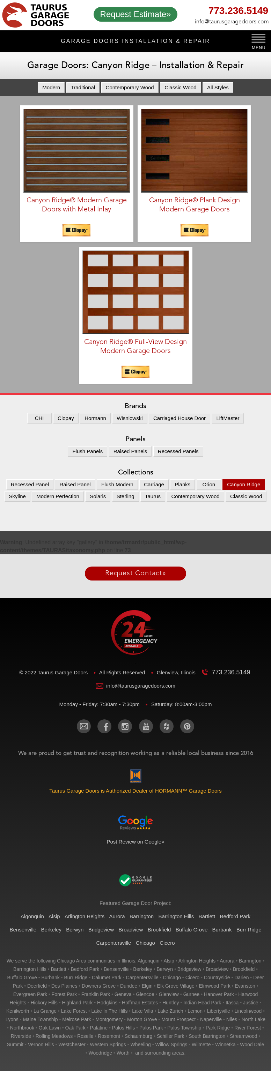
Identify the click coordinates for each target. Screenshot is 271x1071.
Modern (51, 87)
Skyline (17, 496)
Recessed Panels (178, 451)
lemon (195, 1011)
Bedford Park (235, 916)
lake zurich (170, 1011)
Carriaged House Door (179, 418)
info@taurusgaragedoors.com (231, 22)
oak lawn (50, 1028)
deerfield (37, 986)
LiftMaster (228, 418)
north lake (253, 1019)
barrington (250, 961)
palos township (184, 1028)
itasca (232, 1002)
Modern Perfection (57, 496)
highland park (77, 1002)
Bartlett (207, 916)
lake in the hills (109, 1011)
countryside (217, 977)
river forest (247, 1028)
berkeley (142, 969)
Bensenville (22, 930)
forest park (64, 994)
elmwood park (214, 986)
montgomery (109, 1019)
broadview (217, 969)
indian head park (202, 1002)
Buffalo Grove (191, 930)
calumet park (107, 977)
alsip (168, 961)
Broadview (130, 930)
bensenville (116, 969)
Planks (182, 484)
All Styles (218, 87)
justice (250, 1002)
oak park (75, 1028)
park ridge (218, 1028)
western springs (108, 1044)
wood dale (252, 1044)
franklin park (95, 994)
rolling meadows (54, 1036)
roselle (85, 1036)
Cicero (167, 943)
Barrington (142, 916)
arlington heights (197, 961)
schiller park (170, 1036)
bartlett (58, 969)
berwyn (164, 969)
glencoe (145, 994)
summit (15, 1044)
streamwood (243, 1036)
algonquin (148, 961)
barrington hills (29, 969)
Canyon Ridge (243, 484)
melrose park (76, 1019)
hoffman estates (140, 1002)
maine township (40, 1019)
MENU (258, 47)
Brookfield (159, 930)
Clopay (66, 418)
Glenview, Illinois (177, 672)
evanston (245, 986)
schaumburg (138, 1036)
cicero (192, 977)
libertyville (218, 1011)
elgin (147, 986)
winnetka (225, 1044)
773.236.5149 (238, 11)
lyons (12, 1019)
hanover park (219, 994)
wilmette (201, 1044)
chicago (172, 977)
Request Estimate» (135, 14)
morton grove (142, 1019)
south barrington (207, 1036)
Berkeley (51, 930)
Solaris (98, 496)
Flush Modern (117, 484)
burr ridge (75, 977)
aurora (227, 961)
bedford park (85, 969)
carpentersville (142, 977)
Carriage (154, 484)
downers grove (99, 986)
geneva (123, 994)
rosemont (109, 1036)
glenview (169, 994)
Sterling (125, 496)
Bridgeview (101, 930)
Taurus (153, 496)
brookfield (244, 969)
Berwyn (74, 930)
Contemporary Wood (130, 87)
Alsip (54, 916)
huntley (170, 1002)
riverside (21, 1036)
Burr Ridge (249, 930)
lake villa (142, 1011)
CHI (39, 418)
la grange (45, 1011)
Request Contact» (135, 573)
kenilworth (17, 1011)
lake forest (74, 1011)
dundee (128, 986)
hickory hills (44, 1002)
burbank (51, 977)
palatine (99, 1028)
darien (241, 977)
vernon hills (41, 1044)
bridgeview (189, 969)
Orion (208, 484)
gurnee (191, 994)
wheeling (140, 1044)
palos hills (123, 1028)
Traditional (83, 87)
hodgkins (107, 1002)
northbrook (22, 1028)
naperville (211, 1019)
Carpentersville (113, 943)
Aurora (117, 916)
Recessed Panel (30, 484)
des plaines (64, 986)
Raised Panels (130, 451)
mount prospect (178, 1019)
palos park (151, 1028)
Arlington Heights (84, 916)
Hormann (95, 418)
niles (231, 1019)
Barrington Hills (176, 916)
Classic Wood (180, 87)
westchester (72, 1044)
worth (123, 1053)
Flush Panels (87, 451)
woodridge (100, 1053)
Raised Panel (74, 484)
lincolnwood (248, 1011)
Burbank (222, 930)
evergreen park (30, 994)
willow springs (171, 1044)
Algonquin (32, 916)
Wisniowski (129, 418)
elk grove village (176, 986)
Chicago (145, 943)
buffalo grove (22, 977)
